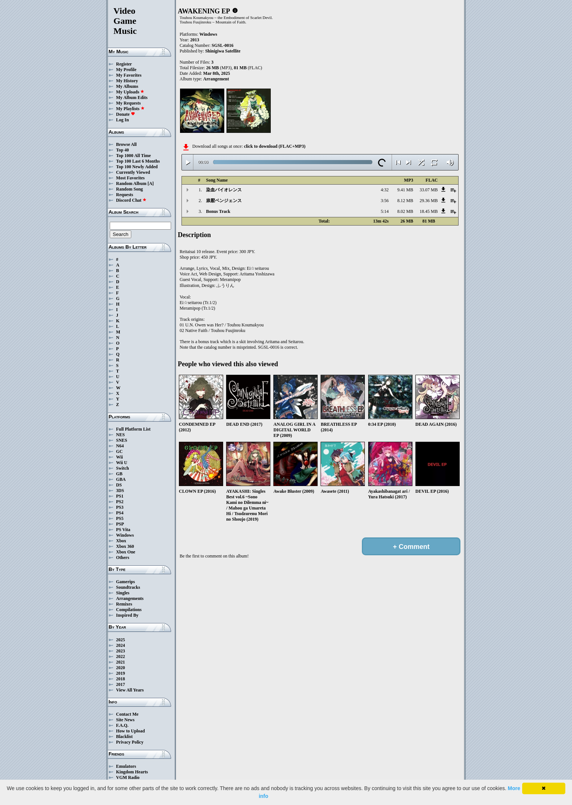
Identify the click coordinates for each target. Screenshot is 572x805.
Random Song (129, 189)
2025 (120, 639)
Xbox (121, 540)
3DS (120, 490)
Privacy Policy (130, 742)
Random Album (131, 183)
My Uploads (130, 92)
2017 (120, 684)
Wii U (121, 462)
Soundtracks (128, 587)
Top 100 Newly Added (137, 166)
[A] (151, 183)
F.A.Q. (122, 725)
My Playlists (130, 108)
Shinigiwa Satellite (223, 51)
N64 (120, 445)
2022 (120, 656)
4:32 (385, 189)
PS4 (119, 512)
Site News (125, 719)
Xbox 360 (125, 546)
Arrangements (130, 598)
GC (119, 451)
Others (122, 557)
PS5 (119, 518)
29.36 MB (429, 200)
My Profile (126, 69)
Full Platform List (133, 429)
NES (120, 434)
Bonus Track (218, 211)
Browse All (126, 144)
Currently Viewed (133, 172)
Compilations (129, 609)
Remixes (124, 604)
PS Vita (123, 529)
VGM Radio (127, 777)
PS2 (119, 501)
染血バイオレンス (224, 189)
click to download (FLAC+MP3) (274, 146)
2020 (120, 667)
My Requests (128, 103)
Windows (125, 535)
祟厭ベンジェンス (224, 200)
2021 (120, 662)
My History (127, 80)
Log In (122, 119)
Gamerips (125, 581)
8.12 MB (405, 200)
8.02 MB (405, 211)
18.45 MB (429, 211)
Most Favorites (130, 178)
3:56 (385, 200)
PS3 (119, 507)
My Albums (127, 86)
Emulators (126, 766)
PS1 (119, 496)
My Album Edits (132, 97)
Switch (122, 468)
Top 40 (122, 150)
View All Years (130, 690)
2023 (120, 651)
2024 (120, 645)
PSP (120, 524)
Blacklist (124, 736)
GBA (121, 479)
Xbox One (125, 552)
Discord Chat (131, 200)
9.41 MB (405, 189)
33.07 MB (429, 189)
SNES (121, 440)
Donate (125, 114)
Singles (122, 592)
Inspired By (127, 615)
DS (119, 485)
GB (119, 473)
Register (124, 64)
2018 (120, 678)
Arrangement (216, 79)
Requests (124, 194)
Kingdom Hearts (132, 771)
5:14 (385, 211)
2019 (120, 673)
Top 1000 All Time (133, 155)
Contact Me (127, 714)
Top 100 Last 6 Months (138, 161)
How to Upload (130, 731)
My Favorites (128, 75)
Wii (119, 457)
